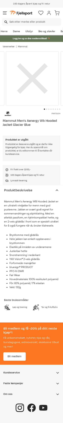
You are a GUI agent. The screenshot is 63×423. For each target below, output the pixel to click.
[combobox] (31, 22)
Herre (4, 31)
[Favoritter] (41, 13)
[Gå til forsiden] (21, 13)
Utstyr (29, 31)
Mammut (23, 46)
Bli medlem (15, 356)
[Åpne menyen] (5, 13)
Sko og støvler (46, 31)
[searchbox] (35, 22)
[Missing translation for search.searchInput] (5, 22)
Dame (16, 31)
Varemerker (9, 46)
